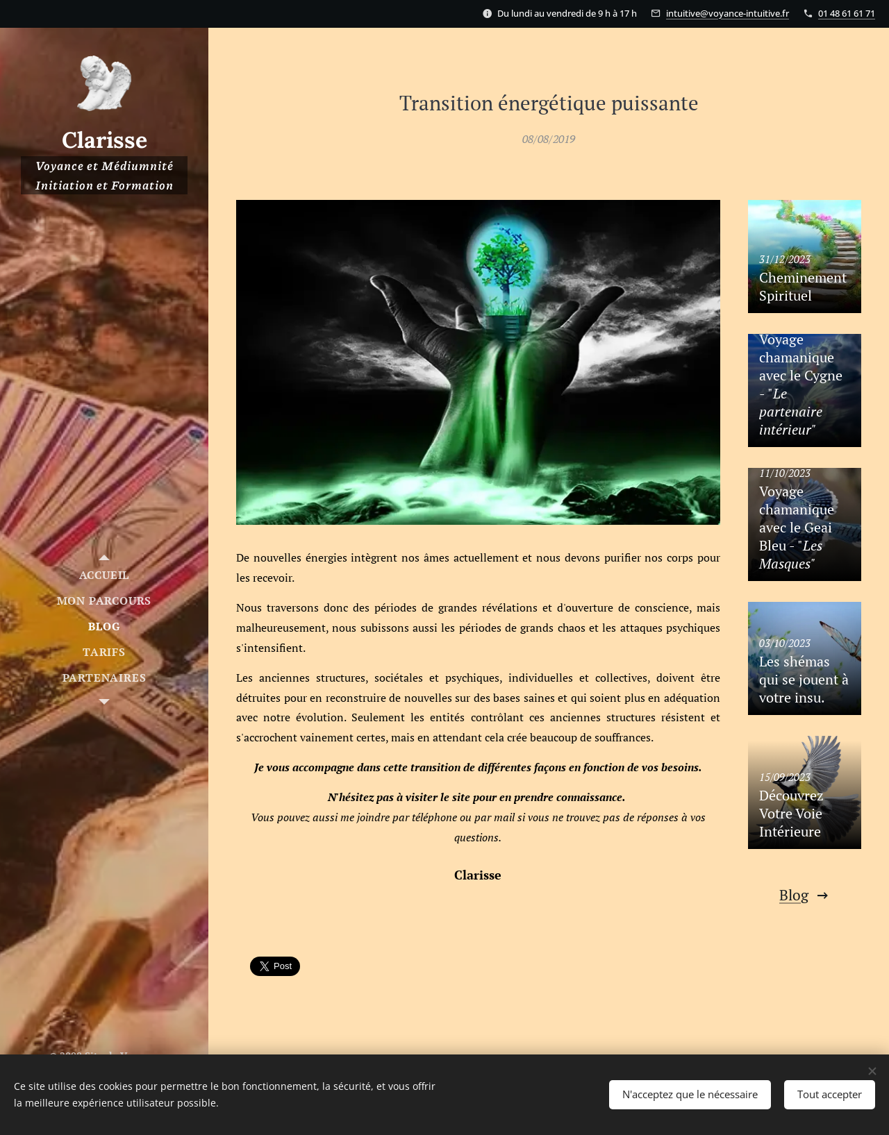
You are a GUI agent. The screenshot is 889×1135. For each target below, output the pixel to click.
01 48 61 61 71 (846, 13)
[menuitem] (104, 575)
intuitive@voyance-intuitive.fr (727, 13)
